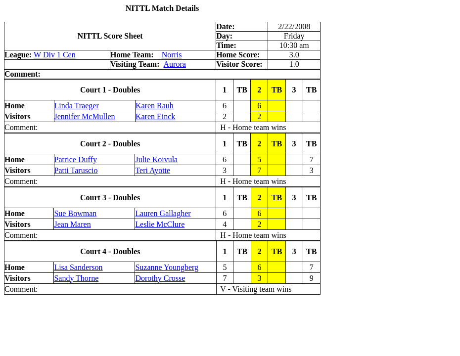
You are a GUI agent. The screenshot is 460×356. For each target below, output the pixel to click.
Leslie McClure (159, 224)
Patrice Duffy (75, 159)
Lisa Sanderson (78, 267)
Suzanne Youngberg (166, 267)
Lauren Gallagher (162, 213)
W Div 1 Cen (55, 54)
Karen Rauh (155, 105)
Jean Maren (72, 224)
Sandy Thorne (76, 278)
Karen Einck (155, 116)
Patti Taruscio (76, 170)
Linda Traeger (76, 105)
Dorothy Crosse (160, 278)
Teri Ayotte (152, 170)
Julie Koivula (156, 159)
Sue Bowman (75, 213)
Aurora (175, 64)
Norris (172, 54)
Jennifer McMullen (84, 116)
